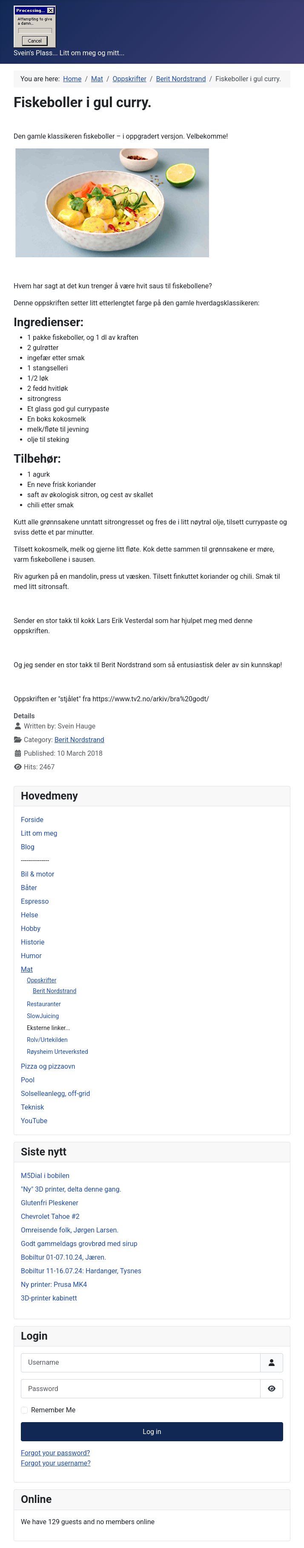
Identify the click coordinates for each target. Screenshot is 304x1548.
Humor (31, 956)
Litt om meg (39, 833)
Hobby (30, 929)
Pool (27, 1080)
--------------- (35, 861)
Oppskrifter (41, 980)
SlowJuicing (43, 1016)
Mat (27, 969)
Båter (29, 888)
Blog (27, 847)
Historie (33, 942)
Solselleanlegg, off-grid (55, 1094)
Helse (29, 915)
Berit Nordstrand (54, 990)
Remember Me (53, 1410)
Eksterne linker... (48, 1027)
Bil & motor (37, 874)
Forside (32, 820)
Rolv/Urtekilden (47, 1039)
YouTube (34, 1121)
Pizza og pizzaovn (48, 1066)
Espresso (35, 901)
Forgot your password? (55, 1453)
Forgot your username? (56, 1463)
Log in (152, 1432)
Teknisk (32, 1107)
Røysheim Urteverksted (57, 1051)
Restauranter (44, 1004)
